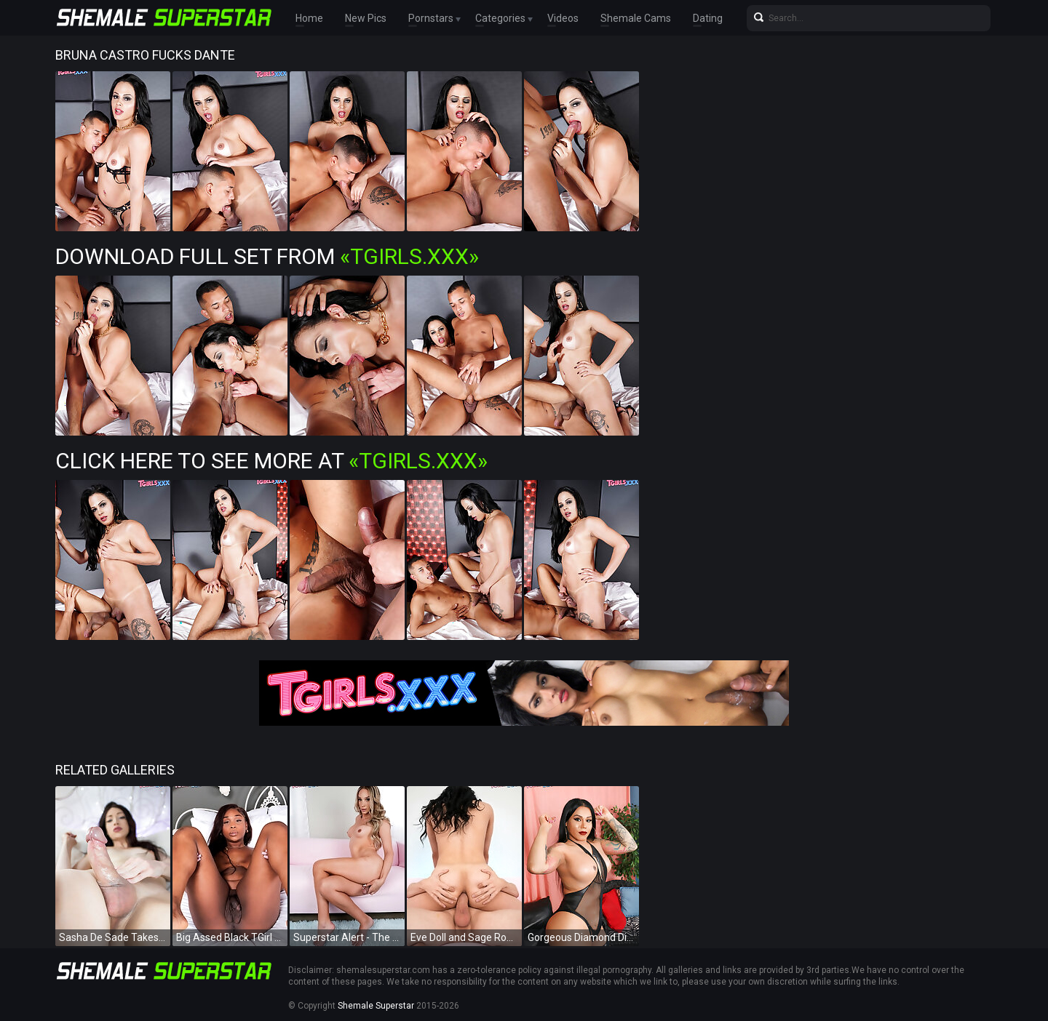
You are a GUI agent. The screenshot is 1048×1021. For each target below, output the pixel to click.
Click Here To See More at (271, 460)
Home (309, 18)
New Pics (365, 18)
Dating (708, 18)
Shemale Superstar (376, 1006)
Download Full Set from (267, 256)
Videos (563, 18)
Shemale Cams (635, 18)
